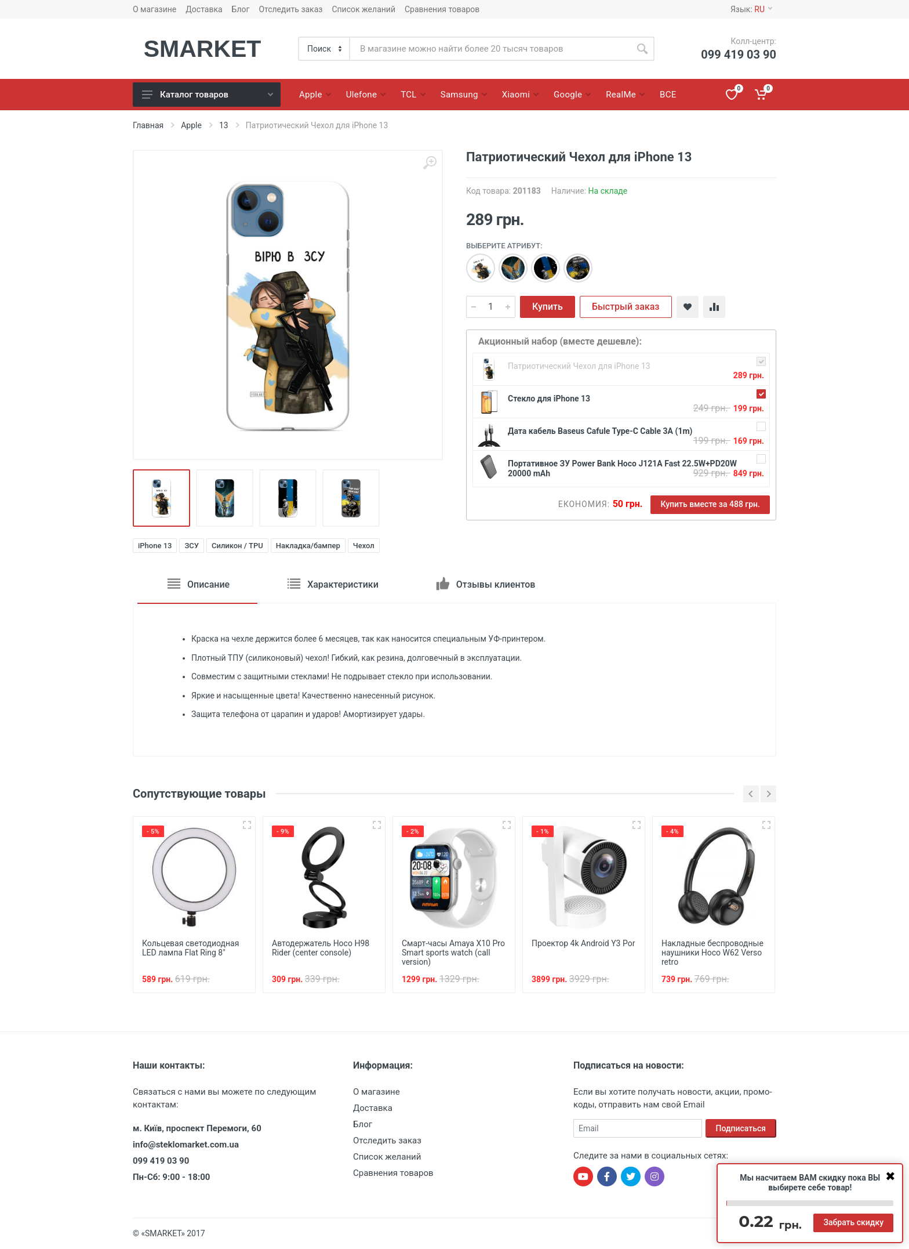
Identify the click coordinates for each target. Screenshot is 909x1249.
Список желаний (363, 9)
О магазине (154, 9)
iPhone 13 (155, 545)
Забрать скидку (853, 1222)
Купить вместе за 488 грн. (710, 504)
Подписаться (741, 1128)
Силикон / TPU (237, 545)
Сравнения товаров (442, 9)
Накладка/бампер (308, 545)
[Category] (324, 49)
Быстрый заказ (626, 306)
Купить (547, 306)
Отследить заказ (290, 9)
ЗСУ (191, 545)
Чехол (363, 545)
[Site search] (490, 49)
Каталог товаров (207, 94)
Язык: (751, 9)
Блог (241, 9)
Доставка (204, 9)
